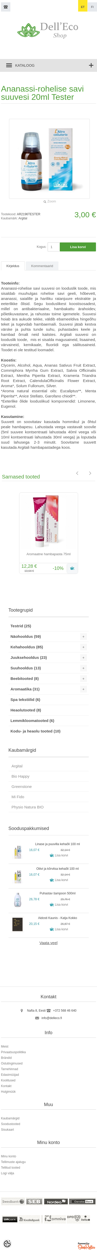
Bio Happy (20, 776)
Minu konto (8, 1156)
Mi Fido (18, 797)
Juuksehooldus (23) (29, 657)
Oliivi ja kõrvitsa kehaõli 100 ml (57, 869)
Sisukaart (7, 1129)
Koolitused (8, 1080)
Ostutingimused (12, 1063)
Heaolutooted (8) (26, 710)
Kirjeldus (12, 266)
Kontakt (6, 1086)
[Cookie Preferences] (7, 1243)
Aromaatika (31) (25, 689)
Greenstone (22, 786)
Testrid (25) (21, 626)
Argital (22, 218)
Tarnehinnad (9, 1069)
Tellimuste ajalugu (13, 1162)
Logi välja (7, 1173)
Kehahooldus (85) (27, 647)
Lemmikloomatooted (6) (32, 720)
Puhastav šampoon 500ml (58, 893)
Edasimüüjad (10, 1075)
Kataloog (25, 65)
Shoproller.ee (87, 1247)
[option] (48, 533)
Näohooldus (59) (26, 636)
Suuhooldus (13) (26, 668)
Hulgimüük (8, 1091)
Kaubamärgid (10, 1118)
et (83, 6)
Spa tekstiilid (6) (25, 699)
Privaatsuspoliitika (13, 1052)
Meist (5, 1046)
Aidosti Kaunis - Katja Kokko (57, 918)
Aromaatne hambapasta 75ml (48, 554)
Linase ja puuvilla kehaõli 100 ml (57, 844)
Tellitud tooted (10, 1167)
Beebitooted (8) (25, 678)
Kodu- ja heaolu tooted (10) (36, 731)
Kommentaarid (42, 266)
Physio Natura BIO (28, 807)
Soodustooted (10, 1124)
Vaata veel (49, 943)
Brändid (6, 1058)
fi (92, 6)
